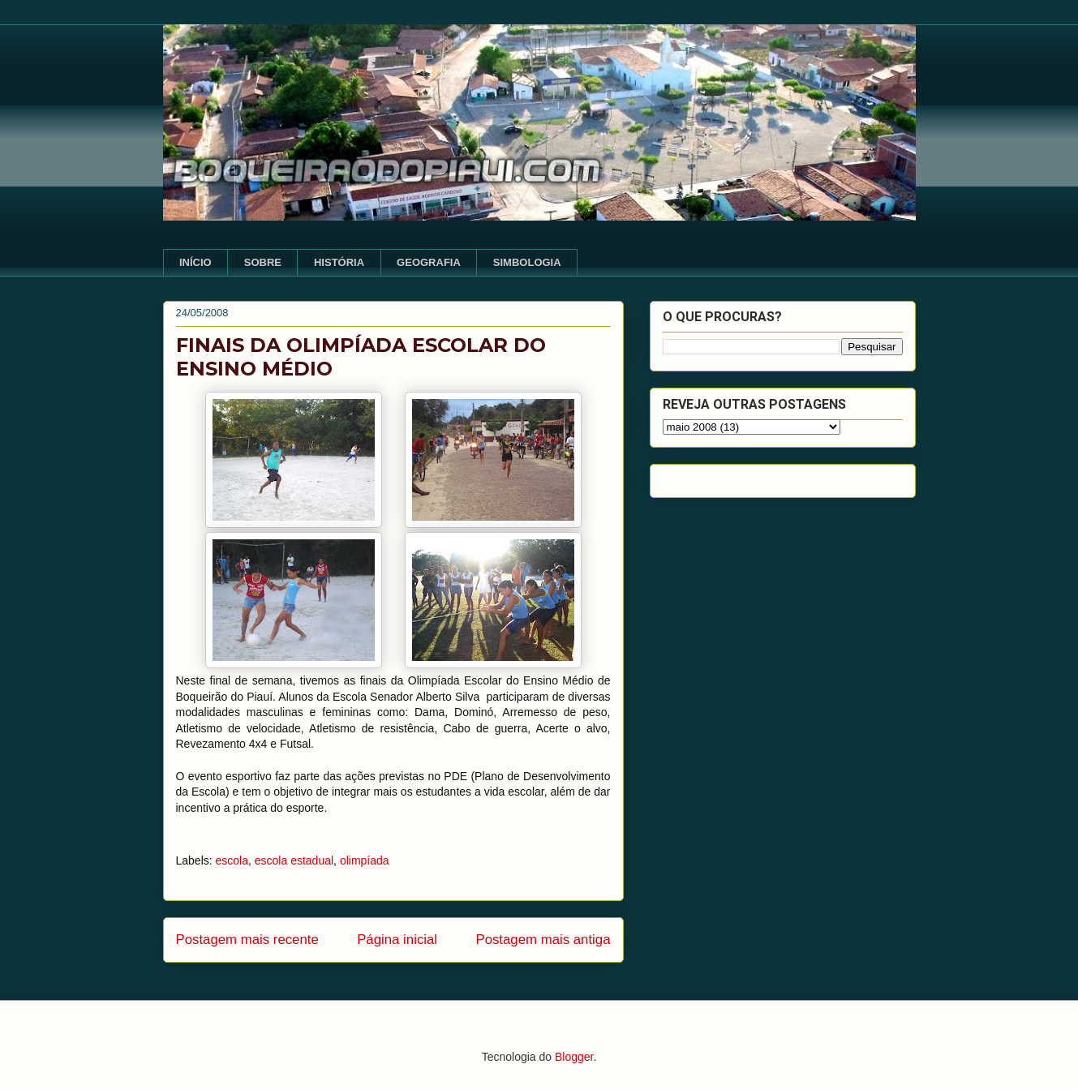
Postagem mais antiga (542, 939)
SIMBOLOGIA (527, 262)
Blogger (574, 1056)
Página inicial (397, 939)
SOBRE (262, 262)
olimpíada (364, 860)
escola (232, 860)
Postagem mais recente (247, 939)
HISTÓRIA (339, 262)
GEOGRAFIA (429, 262)
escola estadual (294, 860)
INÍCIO (195, 262)
